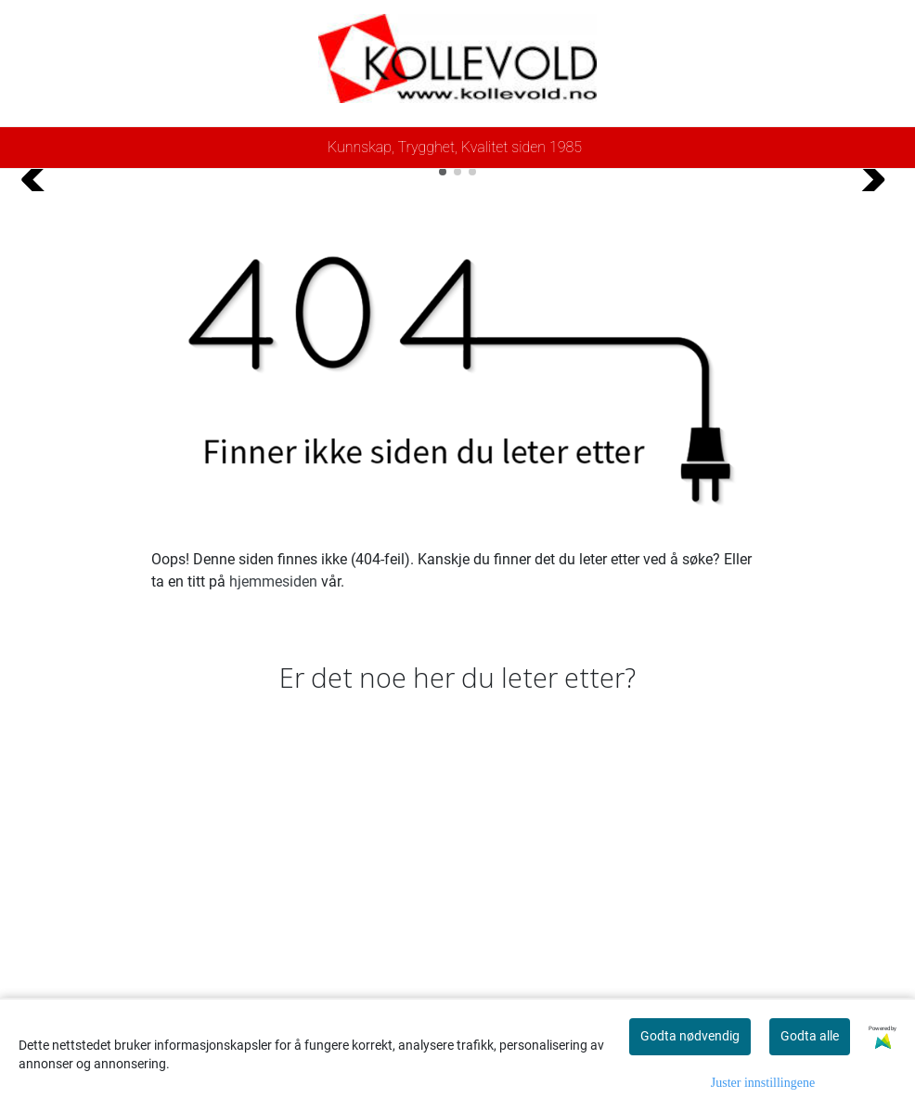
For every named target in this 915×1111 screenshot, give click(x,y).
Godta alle (809, 1035)
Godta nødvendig (690, 1035)
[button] (442, 513)
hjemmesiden (273, 923)
